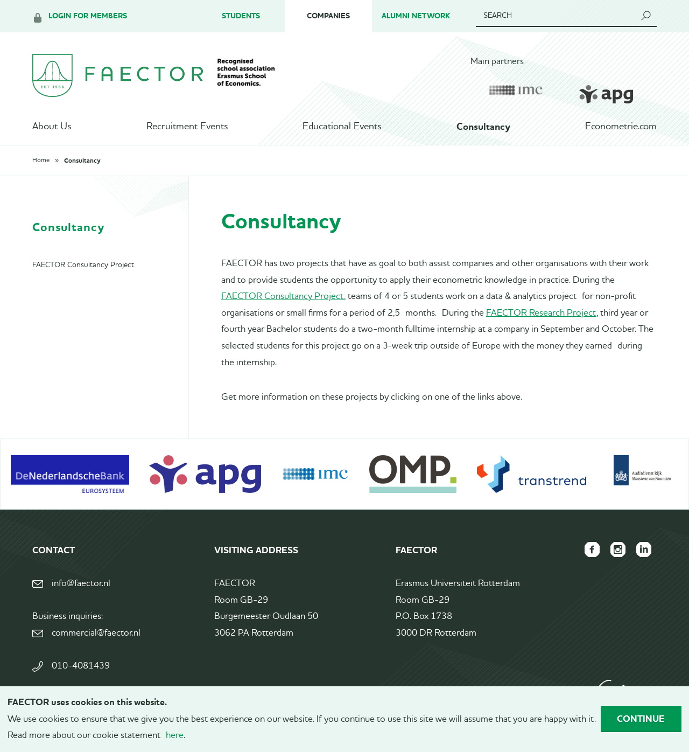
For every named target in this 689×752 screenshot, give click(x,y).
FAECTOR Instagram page (617, 549)
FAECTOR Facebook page (592, 549)
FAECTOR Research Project (541, 313)
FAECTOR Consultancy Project (282, 296)
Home (41, 160)
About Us (51, 126)
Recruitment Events (187, 126)
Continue (641, 718)
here (175, 735)
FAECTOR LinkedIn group (643, 549)
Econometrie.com (621, 126)
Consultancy (483, 127)
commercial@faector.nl (96, 633)
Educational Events (342, 126)
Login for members (87, 15)
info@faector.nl (81, 583)
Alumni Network (416, 15)
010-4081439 (81, 666)
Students (241, 15)
